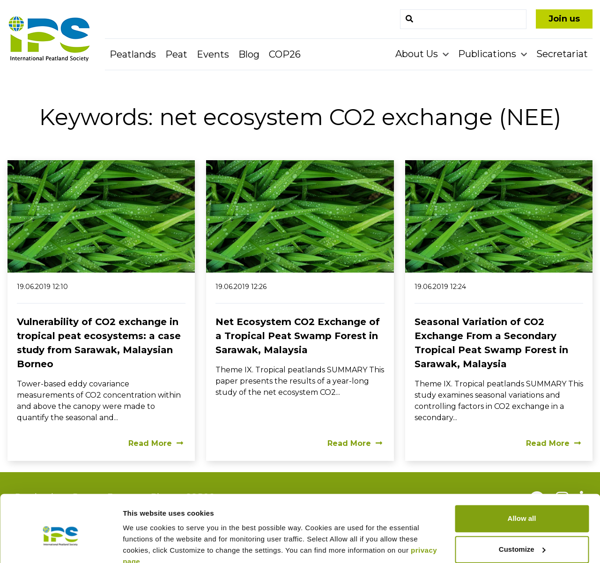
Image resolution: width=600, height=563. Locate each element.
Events (213, 54)
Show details (144, 544)
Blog (248, 54)
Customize (522, 506)
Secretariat (562, 53)
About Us (417, 53)
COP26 (285, 54)
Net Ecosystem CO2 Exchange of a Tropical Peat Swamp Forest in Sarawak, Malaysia (297, 336)
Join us (564, 19)
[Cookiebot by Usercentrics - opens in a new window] (61, 545)
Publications (488, 53)
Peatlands (133, 54)
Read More (155, 443)
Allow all (522, 476)
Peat (176, 54)
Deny (522, 537)
